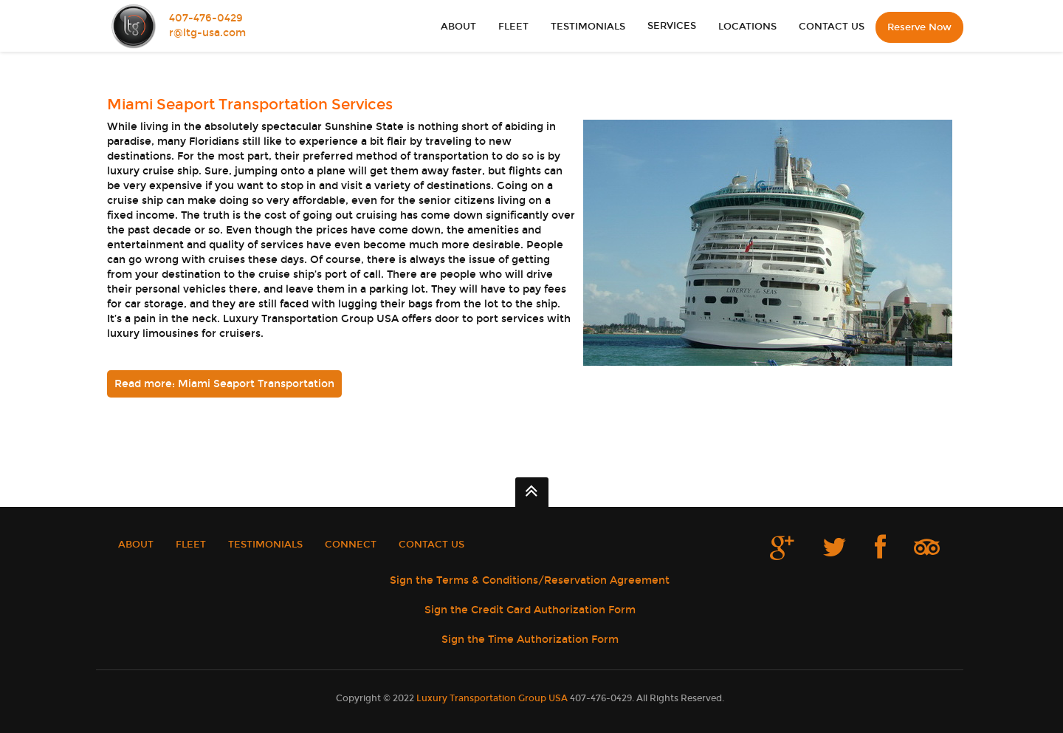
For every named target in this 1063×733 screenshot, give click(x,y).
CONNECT (350, 544)
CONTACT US (831, 27)
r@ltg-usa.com (207, 33)
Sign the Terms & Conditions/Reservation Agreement (530, 580)
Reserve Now (919, 27)
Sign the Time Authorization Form (530, 639)
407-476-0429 (206, 18)
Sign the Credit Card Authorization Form (530, 610)
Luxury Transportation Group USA (492, 698)
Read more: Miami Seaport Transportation (224, 384)
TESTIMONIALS (588, 27)
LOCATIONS (747, 27)
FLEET (513, 27)
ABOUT (458, 27)
